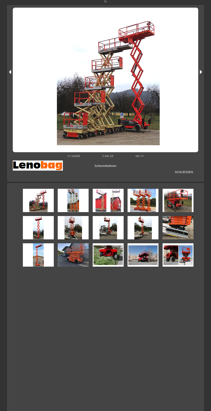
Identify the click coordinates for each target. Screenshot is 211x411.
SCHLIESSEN (184, 172)
